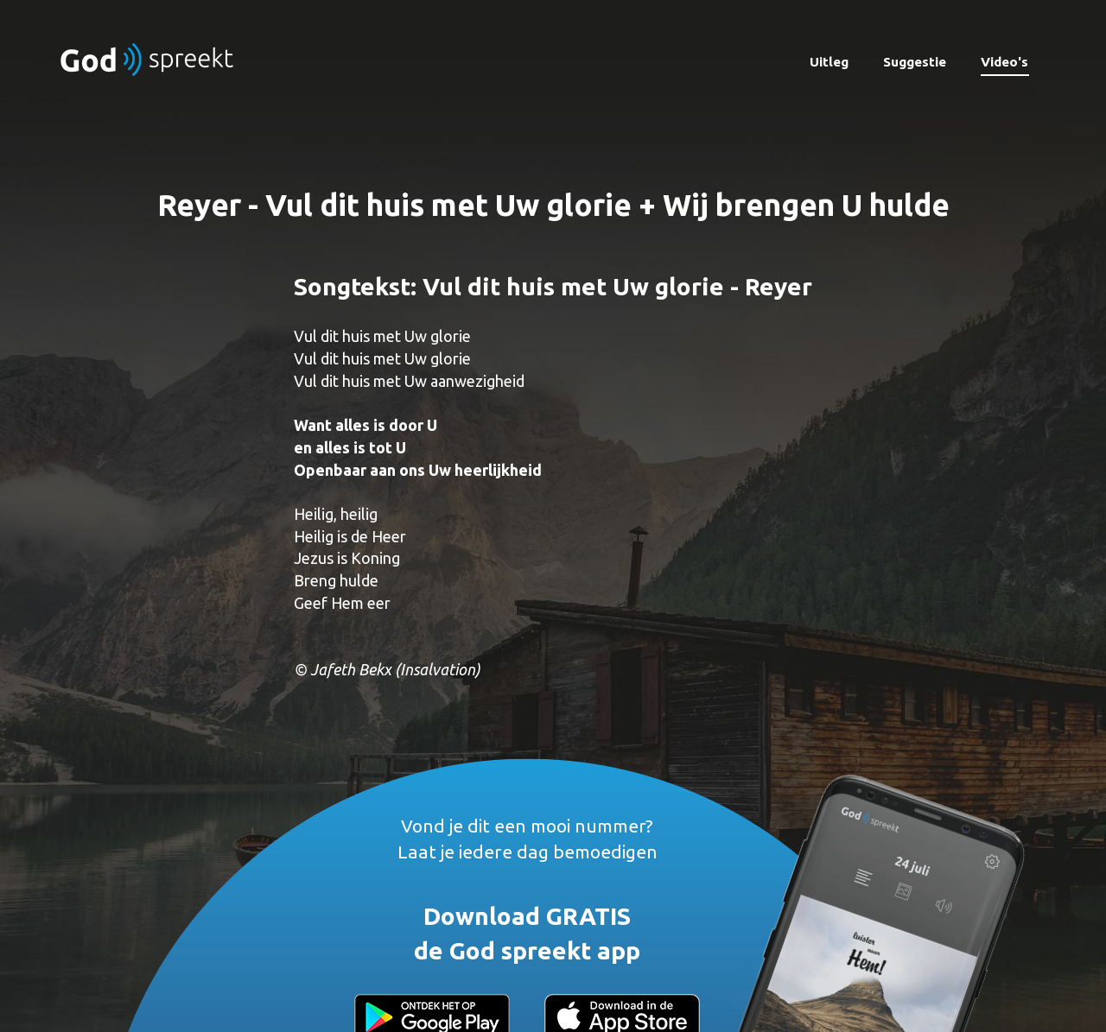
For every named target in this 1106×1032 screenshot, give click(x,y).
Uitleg (829, 61)
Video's (1004, 61)
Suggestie (914, 61)
